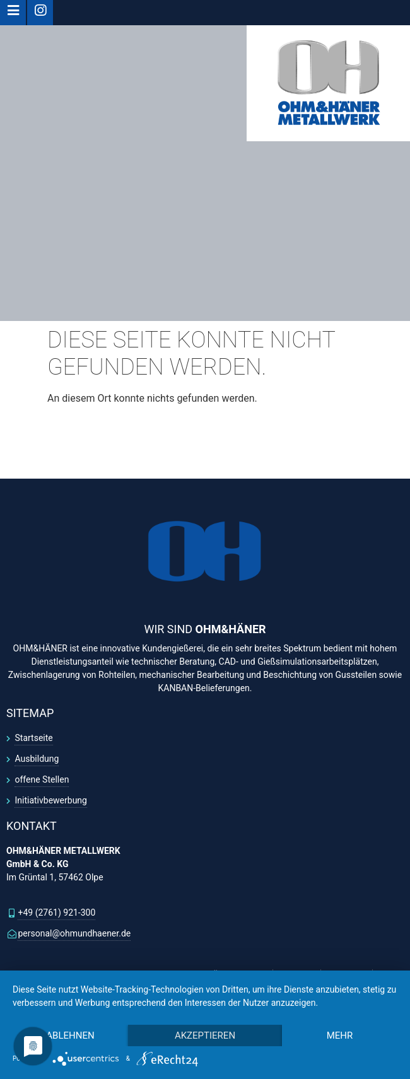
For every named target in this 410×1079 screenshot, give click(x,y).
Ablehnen (70, 1035)
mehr (340, 1035)
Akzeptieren (205, 1035)
